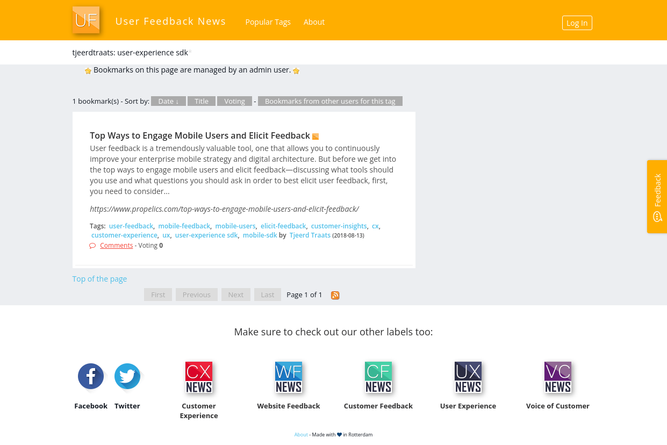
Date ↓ (168, 101)
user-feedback (131, 226)
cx (375, 226)
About (314, 22)
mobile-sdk (260, 235)
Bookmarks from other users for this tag (330, 101)
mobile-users (235, 226)
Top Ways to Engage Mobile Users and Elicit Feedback (200, 135)
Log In (576, 23)
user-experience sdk (206, 235)
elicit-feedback (283, 226)
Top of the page (100, 279)
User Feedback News (171, 21)
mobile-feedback (184, 226)
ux (166, 235)
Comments (116, 245)
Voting (234, 101)
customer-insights (339, 226)
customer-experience (124, 235)
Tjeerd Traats (310, 235)
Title (202, 101)
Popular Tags (268, 22)
